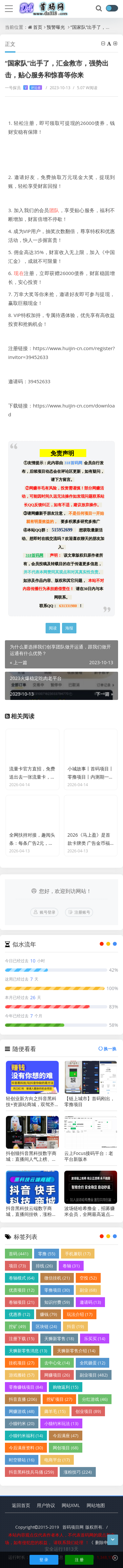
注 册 (79, 1559)
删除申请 (103, 1542)
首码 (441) (18, 1254)
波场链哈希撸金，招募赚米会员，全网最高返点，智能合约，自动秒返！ (89, 1211)
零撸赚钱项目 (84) (26, 1387)
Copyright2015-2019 (37, 1527)
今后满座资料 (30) (26, 1448)
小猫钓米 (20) (21, 1423)
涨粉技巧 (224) (78, 1472)
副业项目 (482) (94, 1375)
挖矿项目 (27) (59, 1399)
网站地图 (96, 1505)
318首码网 (73, 463)
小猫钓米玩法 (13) (61, 1423)
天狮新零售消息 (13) (28, 1351)
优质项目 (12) (21, 1290)
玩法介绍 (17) (79, 1314)
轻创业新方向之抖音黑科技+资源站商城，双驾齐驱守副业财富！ (31, 1101)
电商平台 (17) (57, 1460)
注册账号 (82, 912)
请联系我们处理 (68, 1542)
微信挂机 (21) (57, 1278)
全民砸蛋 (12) (92, 1363)
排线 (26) (44, 1266)
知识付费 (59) (57, 1302)
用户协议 (46, 1505)
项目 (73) (17, 1266)
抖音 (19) (75, 1326)
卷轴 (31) (71, 1266)
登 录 (43, 1559)
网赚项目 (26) (57, 1375)
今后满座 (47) (65, 1436)
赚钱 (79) (48, 1314)
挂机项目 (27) (21, 1363)
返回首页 (21, 1505)
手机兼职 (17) (78, 1254)
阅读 (53, 628)
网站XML (71, 1505)
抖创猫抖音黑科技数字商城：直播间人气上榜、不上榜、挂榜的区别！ (31, 1156)
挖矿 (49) (17, 1326)
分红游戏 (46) (95, 1399)
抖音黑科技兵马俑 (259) (31, 1472)
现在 (19, 273)
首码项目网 (73, 1527)
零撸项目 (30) (57, 1290)
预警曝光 (56, 27)
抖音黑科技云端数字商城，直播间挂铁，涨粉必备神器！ (31, 1211)
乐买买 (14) (94, 1338)
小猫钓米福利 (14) (26, 1436)
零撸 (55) (46, 1254)
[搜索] (99, 8)
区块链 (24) (46, 1326)
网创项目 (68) (65, 1448)
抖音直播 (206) (23, 1399)
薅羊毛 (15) (55, 1411)
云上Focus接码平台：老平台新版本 (88, 1156)
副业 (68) (88, 1290)
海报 (69, 628)
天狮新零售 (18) (59, 1338)
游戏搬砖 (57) (21, 1375)
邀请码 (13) (90, 1302)
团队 (54, 210)
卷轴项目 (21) (21, 1302)
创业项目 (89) (88, 1411)
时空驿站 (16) (21, 1460)
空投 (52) (88, 1278)
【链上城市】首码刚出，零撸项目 (89, 1101)
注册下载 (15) (21, 1338)
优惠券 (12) (19, 1314)
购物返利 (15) (65, 1387)
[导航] (9, 8)
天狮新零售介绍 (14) (76, 1351)
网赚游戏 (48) (21, 1411)
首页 (37, 27)
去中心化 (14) (57, 1363)
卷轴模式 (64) (21, 1278)
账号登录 (47, 912)
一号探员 (23, 87)
